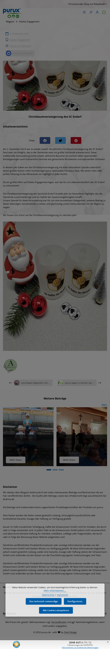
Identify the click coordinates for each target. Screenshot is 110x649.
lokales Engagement (20, 39)
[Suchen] (91, 12)
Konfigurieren (75, 603)
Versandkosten (58, 622)
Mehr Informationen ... (55, 592)
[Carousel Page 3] (61, 469)
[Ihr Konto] (97, 12)
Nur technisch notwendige (43, 603)
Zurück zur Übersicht (20, 45)
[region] (55, 4)
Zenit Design (70, 632)
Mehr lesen (16, 459)
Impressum (62, 597)
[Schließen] (106, 3)
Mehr (104, 404)
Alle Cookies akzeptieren (56, 612)
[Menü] (84, 12)
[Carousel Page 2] (55, 469)
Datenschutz (48, 597)
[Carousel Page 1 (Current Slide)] (48, 469)
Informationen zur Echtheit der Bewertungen (80, 647)
